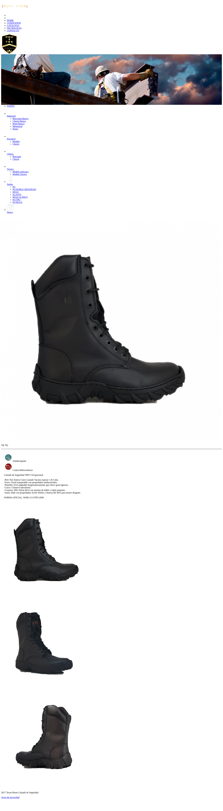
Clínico (10, 152)
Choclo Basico (19, 121)
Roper (15, 129)
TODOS (10, 106)
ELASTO (17, 194)
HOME (10, 20)
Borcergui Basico (20, 118)
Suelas (10, 182)
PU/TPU (16, 199)
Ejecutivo (11, 137)
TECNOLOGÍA (14, 28)
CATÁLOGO (13, 25)
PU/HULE (17, 202)
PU (14, 187)
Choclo (16, 144)
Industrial (11, 114)
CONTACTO (13, 30)
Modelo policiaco (21, 171)
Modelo (16, 141)
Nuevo (10, 210)
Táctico (10, 167)
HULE (16, 192)
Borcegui (17, 156)
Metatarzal (17, 126)
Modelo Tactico (20, 174)
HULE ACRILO (20, 197)
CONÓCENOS (14, 23)
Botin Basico (18, 124)
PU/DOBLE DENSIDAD (24, 189)
